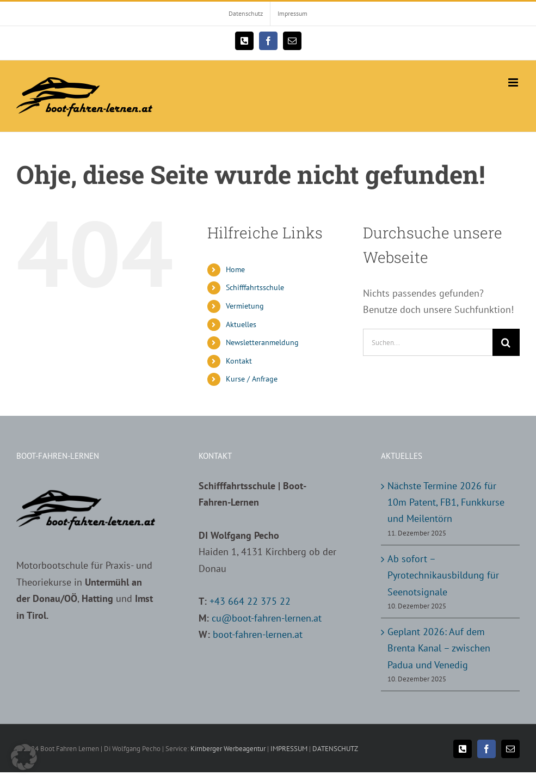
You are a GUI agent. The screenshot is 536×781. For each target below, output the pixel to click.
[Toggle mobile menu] (514, 82)
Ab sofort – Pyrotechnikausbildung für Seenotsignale (443, 575)
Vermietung (245, 306)
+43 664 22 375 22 (250, 601)
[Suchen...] (427, 342)
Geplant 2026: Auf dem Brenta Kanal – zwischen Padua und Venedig (438, 648)
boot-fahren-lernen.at (258, 634)
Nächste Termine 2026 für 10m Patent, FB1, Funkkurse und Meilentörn (445, 502)
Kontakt (239, 361)
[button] (24, 757)
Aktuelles (241, 324)
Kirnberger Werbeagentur (228, 748)
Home (235, 269)
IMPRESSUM (288, 748)
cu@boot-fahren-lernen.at (267, 618)
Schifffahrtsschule (255, 287)
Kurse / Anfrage (252, 379)
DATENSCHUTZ (335, 748)
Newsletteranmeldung (262, 342)
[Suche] (506, 342)
